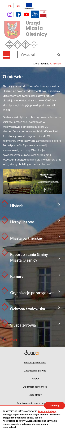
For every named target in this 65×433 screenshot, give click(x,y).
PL (9, 5)
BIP (43, 14)
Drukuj (14, 339)
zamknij (54, 405)
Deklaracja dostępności (32, 353)
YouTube (26, 14)
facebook (18, 14)
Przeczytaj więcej (47, 411)
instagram (10, 14)
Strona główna (40, 63)
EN (18, 5)
